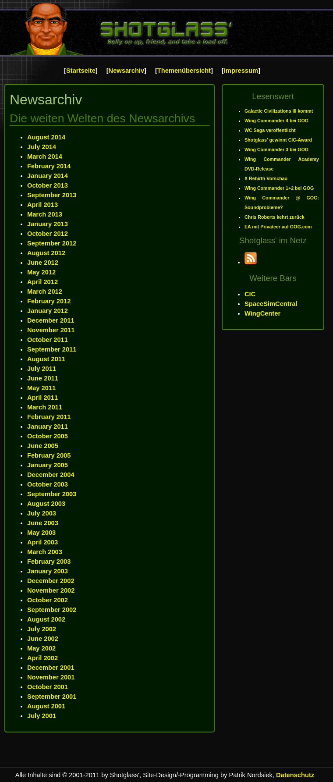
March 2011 (44, 407)
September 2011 (51, 349)
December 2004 (50, 474)
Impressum (241, 70)
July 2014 (41, 146)
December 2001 (50, 667)
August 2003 (46, 503)
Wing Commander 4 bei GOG (276, 120)
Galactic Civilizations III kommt (278, 111)
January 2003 (47, 571)
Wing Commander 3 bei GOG (276, 149)
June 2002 (42, 638)
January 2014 (47, 175)
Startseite (81, 70)
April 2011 (42, 397)
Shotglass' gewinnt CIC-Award (278, 139)
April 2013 (42, 204)
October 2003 (47, 484)
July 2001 (41, 715)
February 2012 (49, 301)
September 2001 (51, 696)
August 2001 (46, 706)
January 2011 (47, 426)
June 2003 (42, 522)
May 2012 (41, 272)
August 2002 (46, 619)
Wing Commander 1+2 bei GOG (279, 188)
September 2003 (51, 494)
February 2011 (49, 416)
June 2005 (42, 445)
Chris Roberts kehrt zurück (274, 217)
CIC (249, 294)
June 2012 (42, 262)
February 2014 (49, 166)
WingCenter (262, 313)
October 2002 (47, 600)
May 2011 (41, 387)
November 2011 (50, 330)
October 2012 (47, 233)
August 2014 (46, 137)
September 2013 (51, 195)
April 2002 (42, 657)
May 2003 (41, 532)
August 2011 (46, 359)
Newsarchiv (126, 70)
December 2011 (50, 320)
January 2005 (47, 465)
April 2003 (42, 542)
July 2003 (41, 513)
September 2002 (51, 609)
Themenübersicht (184, 70)
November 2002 (50, 590)
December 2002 (50, 580)
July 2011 (41, 368)
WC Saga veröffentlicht (270, 130)
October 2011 (47, 339)
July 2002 (41, 629)
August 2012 (46, 252)
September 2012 (51, 243)
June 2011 (42, 378)
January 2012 (47, 310)
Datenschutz (295, 774)
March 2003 (44, 551)
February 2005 (49, 455)
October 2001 (47, 686)
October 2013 (47, 185)
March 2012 (44, 291)
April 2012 (42, 281)
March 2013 (44, 214)
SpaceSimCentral (271, 303)
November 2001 (50, 677)
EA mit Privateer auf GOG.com (278, 226)
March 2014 (44, 156)
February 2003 (49, 561)
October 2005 (47, 436)
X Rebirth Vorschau (265, 178)
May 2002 (41, 648)
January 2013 (47, 223)
